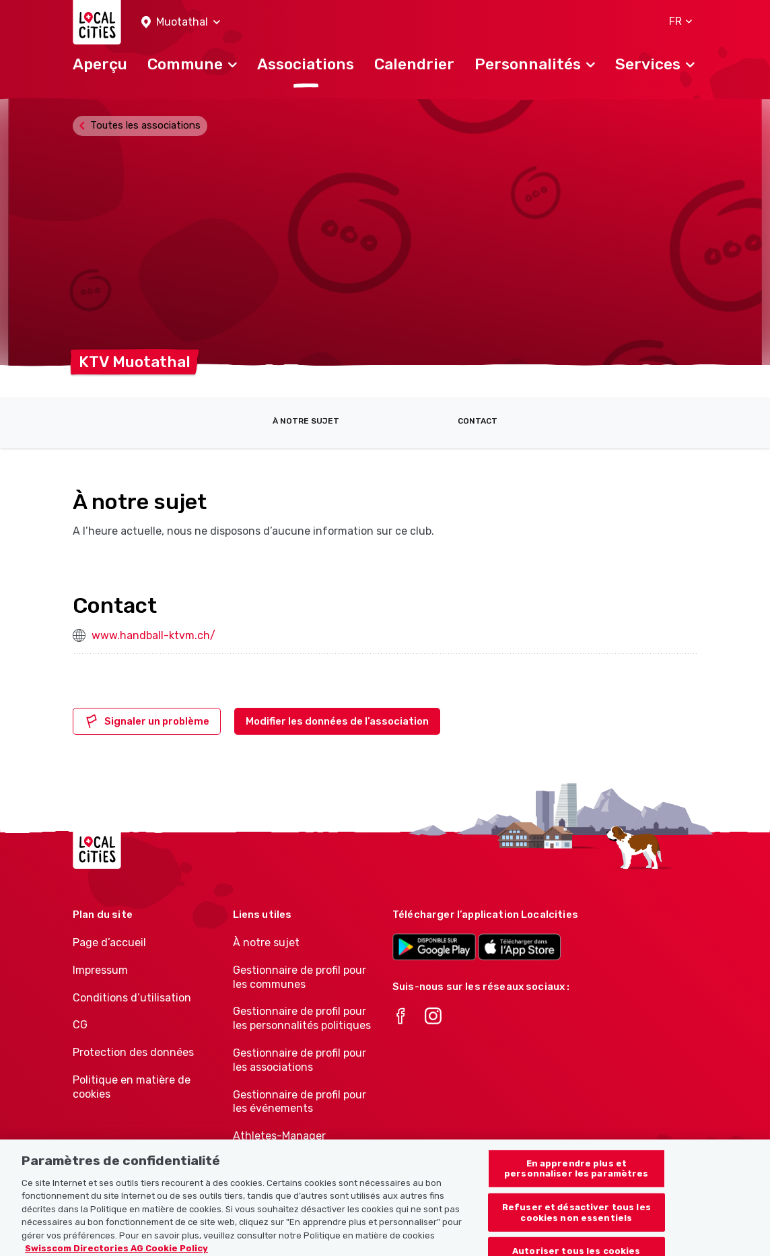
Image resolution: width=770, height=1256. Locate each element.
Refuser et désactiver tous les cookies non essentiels (576, 1223)
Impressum (100, 970)
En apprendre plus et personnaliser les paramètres (576, 1178)
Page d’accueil (109, 942)
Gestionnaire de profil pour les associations (299, 1060)
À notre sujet (306, 421)
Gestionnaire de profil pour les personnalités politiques (302, 1018)
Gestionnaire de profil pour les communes (299, 977)
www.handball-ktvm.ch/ (153, 635)
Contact (477, 421)
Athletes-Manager (279, 1135)
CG (80, 1024)
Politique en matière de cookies (131, 1086)
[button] (180, 22)
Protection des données (133, 1052)
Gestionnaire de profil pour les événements (299, 1101)
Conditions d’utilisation (132, 997)
